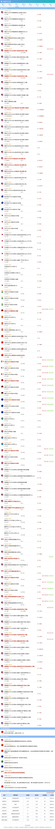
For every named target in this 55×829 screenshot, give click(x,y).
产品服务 (16, 827)
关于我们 (6, 827)
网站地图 (42, 827)
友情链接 (31, 827)
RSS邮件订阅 (48, 827)
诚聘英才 (26, 827)
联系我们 (11, 827)
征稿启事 (21, 827)
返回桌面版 (27, 825)
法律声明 (37, 827)
